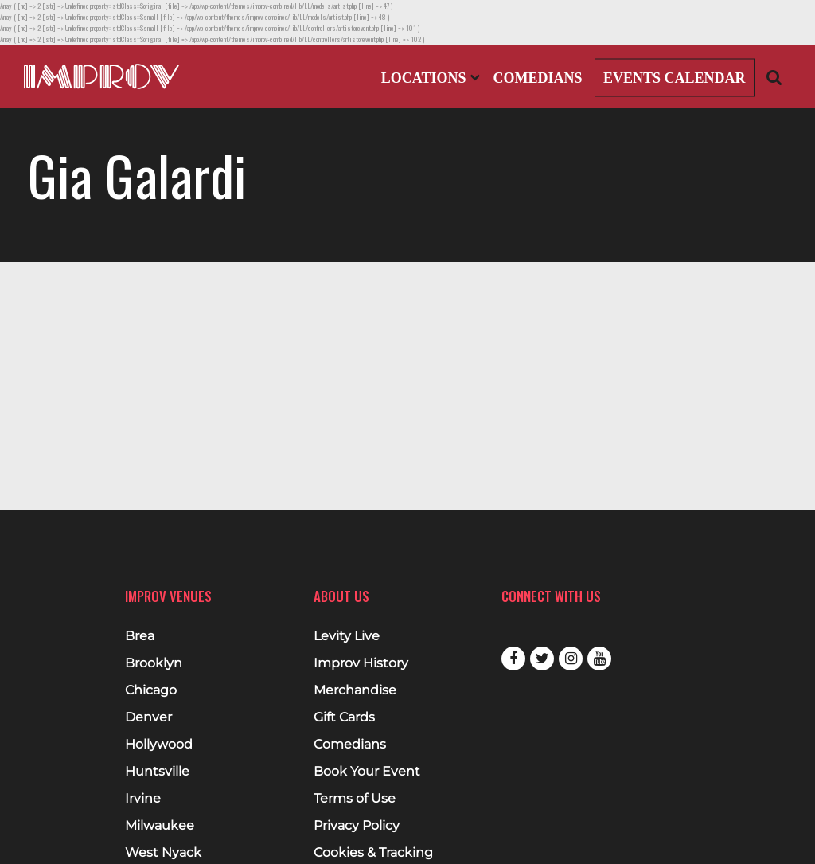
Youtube (599, 658)
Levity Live (347, 636)
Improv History (361, 663)
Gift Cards (344, 717)
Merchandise (355, 690)
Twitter (542, 658)
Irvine (143, 798)
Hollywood (159, 744)
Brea (139, 636)
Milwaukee (159, 825)
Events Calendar (674, 78)
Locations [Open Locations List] (430, 78)
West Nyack (163, 852)
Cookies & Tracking (373, 852)
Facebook (513, 658)
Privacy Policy (357, 825)
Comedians (537, 78)
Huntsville (157, 771)
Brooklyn (153, 663)
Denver (148, 717)
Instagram (571, 658)
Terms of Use (355, 798)
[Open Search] (774, 76)
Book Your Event (367, 771)
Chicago (151, 690)
